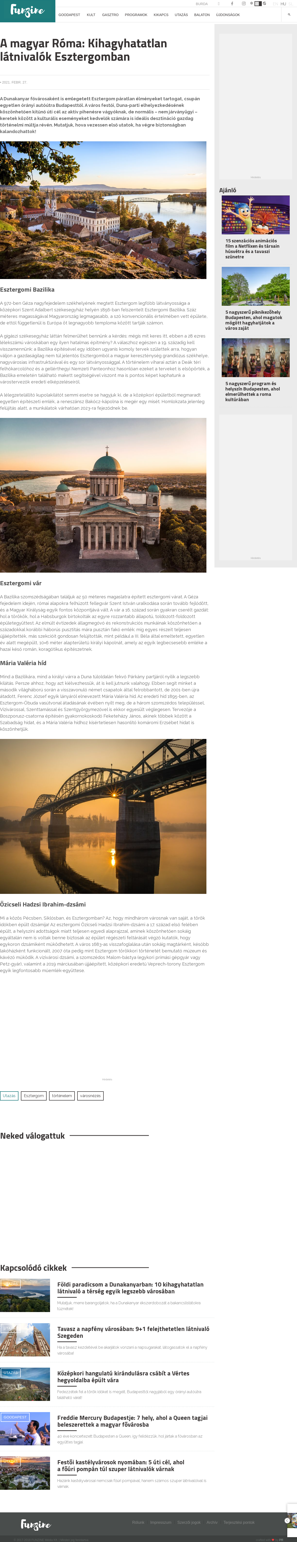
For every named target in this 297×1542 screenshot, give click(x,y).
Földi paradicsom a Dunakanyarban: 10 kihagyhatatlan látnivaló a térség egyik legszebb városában (130, 1288)
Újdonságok (228, 15)
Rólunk (138, 1522)
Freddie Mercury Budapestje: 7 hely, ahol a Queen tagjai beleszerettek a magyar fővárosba (132, 1421)
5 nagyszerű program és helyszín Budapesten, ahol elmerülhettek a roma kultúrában (252, 391)
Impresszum (160, 1522)
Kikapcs (161, 15)
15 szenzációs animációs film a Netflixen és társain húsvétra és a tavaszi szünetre (252, 248)
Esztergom (34, 1095)
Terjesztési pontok (239, 1522)
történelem (62, 1095)
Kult (91, 15)
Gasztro (110, 15)
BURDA (202, 4)
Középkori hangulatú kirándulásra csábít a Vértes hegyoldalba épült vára (123, 1377)
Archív (212, 1522)
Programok (136, 15)
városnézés (90, 1095)
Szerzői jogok (189, 1522)
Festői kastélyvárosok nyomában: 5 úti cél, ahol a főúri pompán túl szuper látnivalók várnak (120, 1465)
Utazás (181, 15)
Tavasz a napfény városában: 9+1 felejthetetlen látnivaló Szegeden (133, 1332)
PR (281, 1540)
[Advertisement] (105, 1199)
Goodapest (69, 15)
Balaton (202, 15)
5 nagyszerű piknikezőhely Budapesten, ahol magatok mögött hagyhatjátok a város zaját (253, 320)
